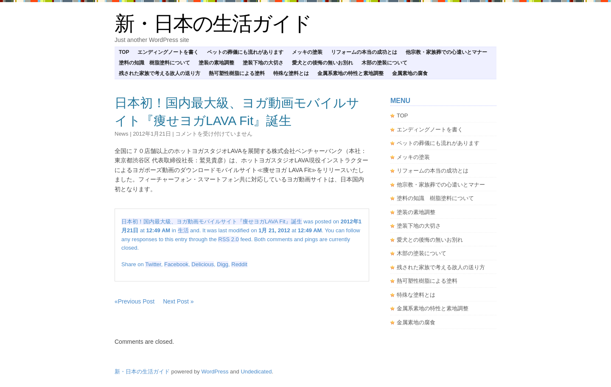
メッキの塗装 (307, 52)
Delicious (202, 264)
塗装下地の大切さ (263, 63)
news (122, 134)
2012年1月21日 (152, 134)
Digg (222, 264)
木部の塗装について (384, 63)
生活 (183, 230)
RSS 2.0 (228, 239)
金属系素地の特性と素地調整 (350, 73)
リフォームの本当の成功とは (364, 52)
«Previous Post (134, 301)
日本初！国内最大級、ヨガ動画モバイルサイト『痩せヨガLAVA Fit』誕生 (211, 221)
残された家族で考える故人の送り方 (159, 73)
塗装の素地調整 (216, 63)
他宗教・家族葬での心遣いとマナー (446, 52)
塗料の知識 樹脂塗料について (154, 63)
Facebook (176, 264)
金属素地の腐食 (410, 73)
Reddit (239, 264)
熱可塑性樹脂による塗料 (237, 73)
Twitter (153, 264)
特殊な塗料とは (291, 73)
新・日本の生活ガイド (213, 23)
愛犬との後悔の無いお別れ (322, 63)
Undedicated (256, 371)
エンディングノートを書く (168, 52)
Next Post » (178, 301)
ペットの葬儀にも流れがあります (245, 52)
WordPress (214, 371)
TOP (124, 52)
